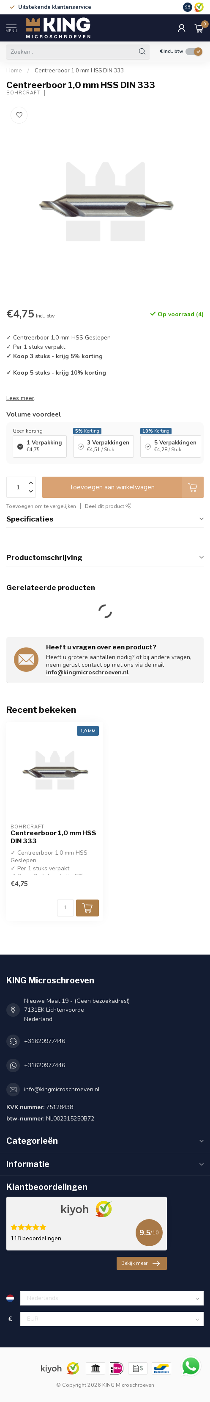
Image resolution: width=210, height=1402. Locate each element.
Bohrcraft (23, 93)
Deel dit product (108, 506)
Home (14, 71)
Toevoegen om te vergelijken (41, 506)
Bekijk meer (140, 1263)
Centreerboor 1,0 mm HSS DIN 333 (79, 71)
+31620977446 (44, 1041)
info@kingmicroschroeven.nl (87, 672)
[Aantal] (65, 908)
